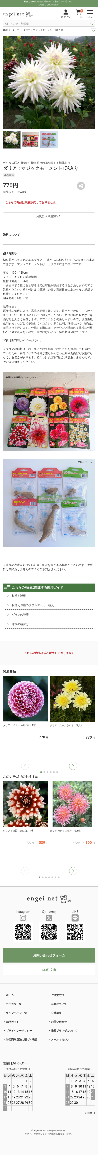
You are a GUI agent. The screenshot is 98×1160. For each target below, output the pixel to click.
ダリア (15, 30)
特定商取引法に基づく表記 (21, 1039)
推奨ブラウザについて (64, 1030)
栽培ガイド (12, 1021)
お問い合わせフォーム (49, 955)
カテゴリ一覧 (14, 1004)
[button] (73, 766)
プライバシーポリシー (19, 1030)
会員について (59, 1004)
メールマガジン (60, 1039)
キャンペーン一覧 (16, 1012)
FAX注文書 (49, 970)
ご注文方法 (57, 995)
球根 (5, 30)
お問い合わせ (59, 1021)
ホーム (10, 995)
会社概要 (56, 1012)
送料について (11, 234)
